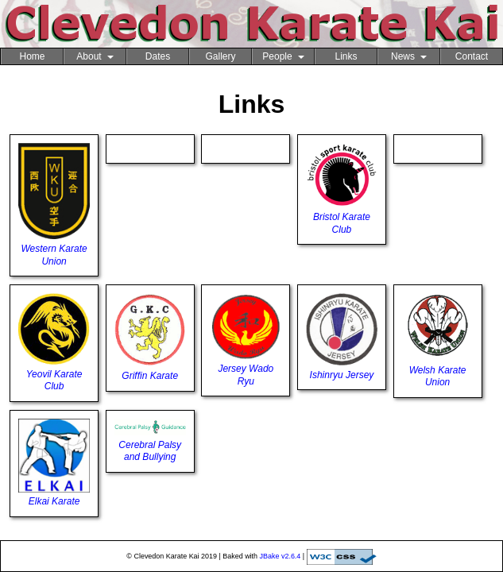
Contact (471, 56)
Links (346, 56)
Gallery (220, 56)
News (409, 56)
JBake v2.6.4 (280, 556)
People (283, 56)
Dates (157, 56)
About (94, 56)
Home (31, 56)
